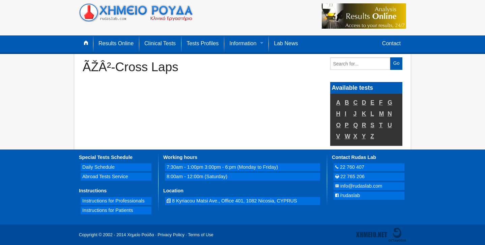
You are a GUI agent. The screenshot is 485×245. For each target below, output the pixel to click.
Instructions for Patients (107, 210)
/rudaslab (347, 195)
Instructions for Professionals (113, 200)
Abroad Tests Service (105, 176)
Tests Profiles (203, 43)
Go (396, 63)
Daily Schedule (98, 167)
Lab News (286, 43)
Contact (391, 43)
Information (242, 43)
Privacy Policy (171, 234)
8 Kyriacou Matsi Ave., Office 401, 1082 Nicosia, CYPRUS (232, 200)
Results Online (116, 43)
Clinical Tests (160, 43)
